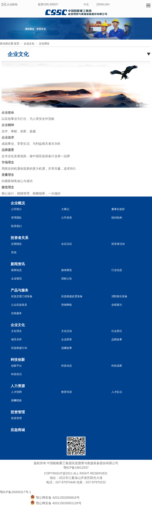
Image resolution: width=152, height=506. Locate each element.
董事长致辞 (118, 209)
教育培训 (66, 392)
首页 (16, 43)
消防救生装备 (119, 296)
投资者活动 (118, 243)
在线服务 (16, 313)
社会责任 (116, 331)
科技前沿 (16, 374)
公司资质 (66, 217)
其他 (13, 252)
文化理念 (44, 43)
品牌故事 (116, 339)
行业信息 (116, 270)
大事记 (65, 209)
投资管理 (18, 412)
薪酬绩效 (16, 400)
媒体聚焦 (66, 270)
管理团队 (16, 217)
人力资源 (18, 386)
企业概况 (18, 203)
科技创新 (18, 359)
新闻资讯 (18, 264)
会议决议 (66, 243)
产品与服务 (19, 290)
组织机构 (116, 217)
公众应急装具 (19, 304)
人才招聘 (16, 392)
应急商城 (18, 430)
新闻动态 (16, 270)
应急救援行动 (19, 347)
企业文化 (29, 43)
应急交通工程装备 (21, 296)
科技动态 (66, 365)
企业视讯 (16, 278)
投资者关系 (19, 238)
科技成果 (116, 365)
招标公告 (66, 278)
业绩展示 (116, 304)
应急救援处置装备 (72, 296)
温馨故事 (66, 347)
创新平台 (16, 365)
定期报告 (16, 243)
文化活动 (66, 331)
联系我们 (16, 226)
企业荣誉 (66, 339)
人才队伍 (116, 392)
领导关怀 (16, 339)
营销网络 (66, 304)
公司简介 (16, 209)
